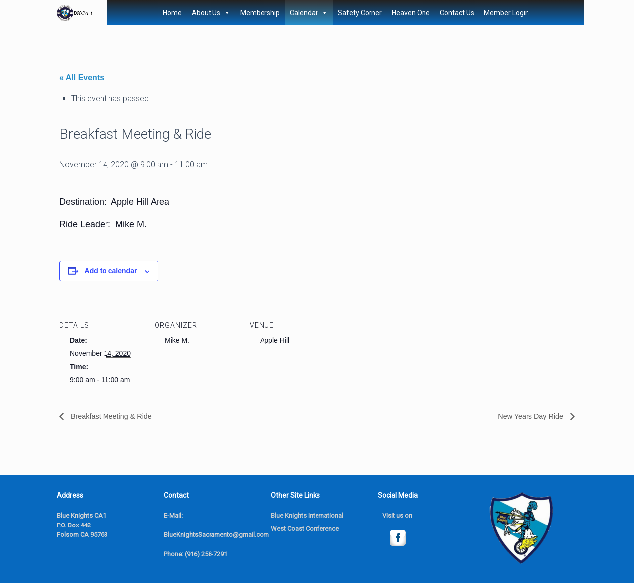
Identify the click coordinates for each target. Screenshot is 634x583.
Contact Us (457, 13)
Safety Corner (360, 13)
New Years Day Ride (527, 416)
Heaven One (411, 13)
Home (172, 13)
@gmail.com (251, 535)
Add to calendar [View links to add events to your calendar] (111, 271)
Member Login (506, 13)
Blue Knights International (307, 516)
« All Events (81, 77)
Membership (260, 13)
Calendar (309, 13)
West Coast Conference (305, 529)
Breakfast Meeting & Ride (115, 416)
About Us (211, 13)
